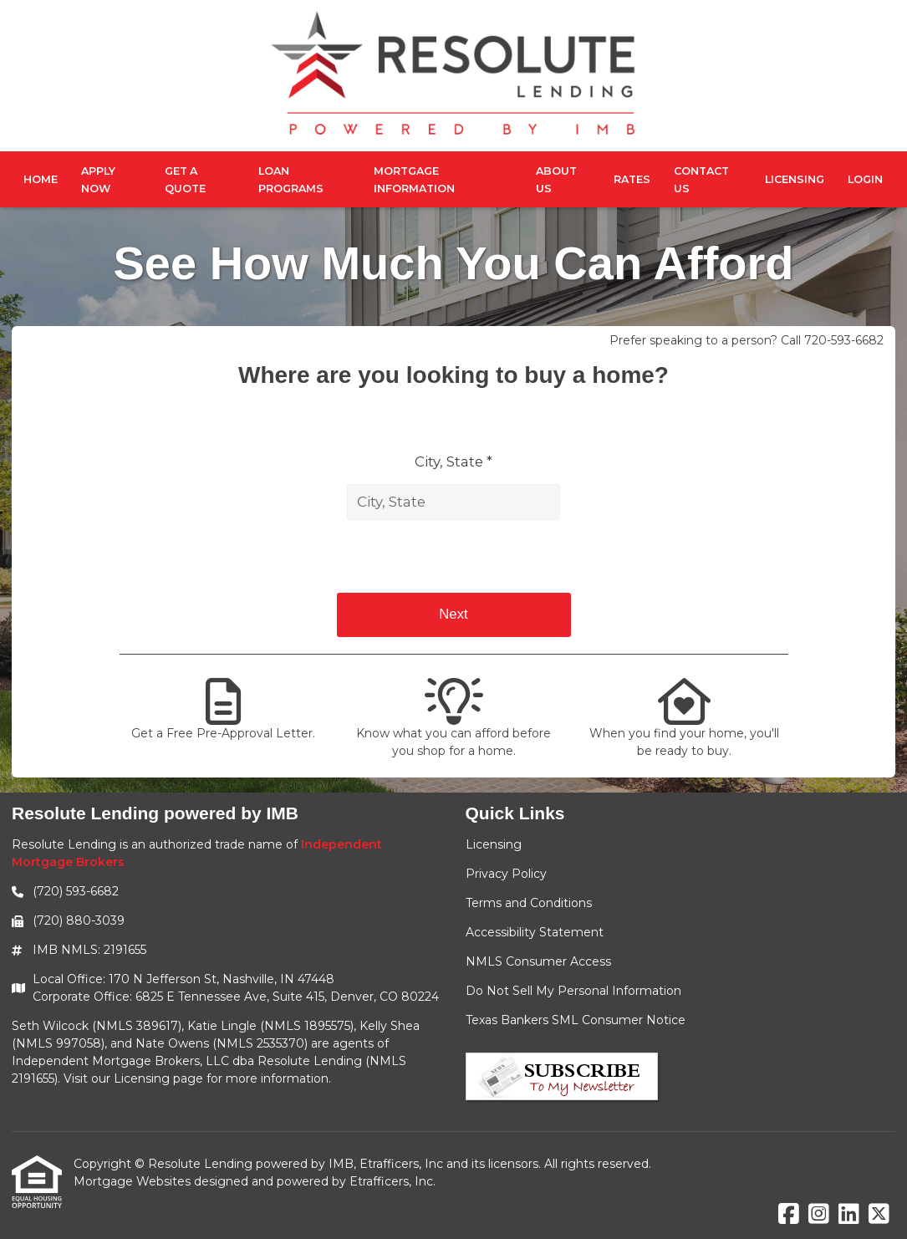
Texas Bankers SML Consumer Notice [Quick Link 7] (575, 1019)
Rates (632, 179)
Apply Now (98, 180)
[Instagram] (818, 1214)
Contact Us (701, 180)
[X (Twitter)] (879, 1214)
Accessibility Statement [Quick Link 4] (535, 932)
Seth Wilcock (50, 1025)
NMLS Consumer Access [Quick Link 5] (538, 961)
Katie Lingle (222, 1025)
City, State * (453, 461)
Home (40, 179)
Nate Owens (172, 1043)
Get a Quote (185, 180)
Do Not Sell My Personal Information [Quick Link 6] (573, 990)
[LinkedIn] (848, 1214)
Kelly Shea (389, 1025)
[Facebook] (788, 1214)
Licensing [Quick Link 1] (494, 844)
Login (865, 179)
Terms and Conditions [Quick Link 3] (529, 902)
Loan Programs (291, 180)
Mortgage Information (414, 180)
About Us (556, 180)
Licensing (794, 179)
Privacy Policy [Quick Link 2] (506, 873)
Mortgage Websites (134, 1181)
